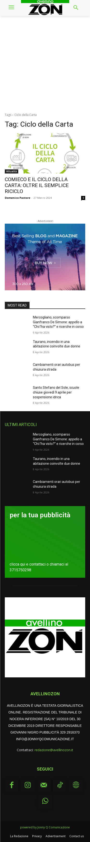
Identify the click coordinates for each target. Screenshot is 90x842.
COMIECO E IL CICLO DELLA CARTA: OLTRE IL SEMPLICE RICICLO (37, 185)
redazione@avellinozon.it (54, 750)
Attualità (11, 171)
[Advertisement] (45, 63)
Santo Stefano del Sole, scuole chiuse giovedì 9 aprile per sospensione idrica (56, 392)
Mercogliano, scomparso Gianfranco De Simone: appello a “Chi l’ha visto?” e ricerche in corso (58, 322)
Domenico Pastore (17, 198)
